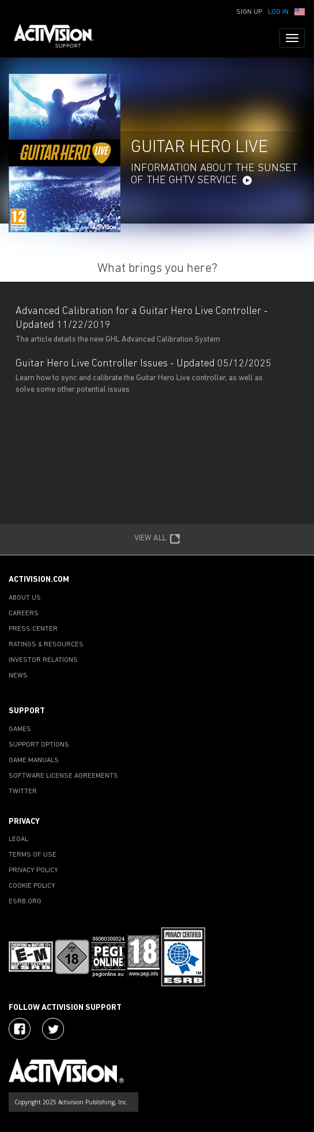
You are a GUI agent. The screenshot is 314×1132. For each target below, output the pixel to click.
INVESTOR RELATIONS (43, 660)
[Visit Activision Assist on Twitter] (53, 1029)
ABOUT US (25, 598)
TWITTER (23, 791)
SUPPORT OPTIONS (39, 744)
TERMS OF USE (32, 854)
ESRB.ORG (25, 901)
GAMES (20, 729)
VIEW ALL (157, 539)
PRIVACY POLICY (33, 870)
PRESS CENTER (33, 629)
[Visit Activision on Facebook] (20, 1029)
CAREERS (24, 613)
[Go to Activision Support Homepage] (59, 38)
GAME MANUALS (34, 760)
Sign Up (249, 12)
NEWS (18, 675)
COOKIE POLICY (32, 886)
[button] (299, 10)
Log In (278, 12)
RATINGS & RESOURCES (46, 644)
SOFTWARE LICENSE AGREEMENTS (63, 776)
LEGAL (18, 839)
